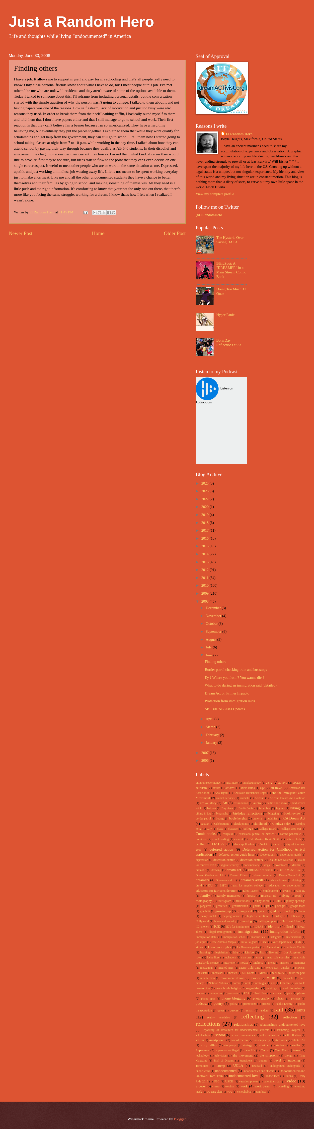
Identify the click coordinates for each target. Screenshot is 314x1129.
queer (221, 1010)
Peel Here (260, 993)
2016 (205, 538)
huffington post (267, 921)
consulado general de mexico (256, 834)
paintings (271, 988)
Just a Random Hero (81, 21)
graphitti (205, 911)
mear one (229, 962)
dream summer (263, 875)
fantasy (251, 895)
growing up (223, 911)
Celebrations (221, 823)
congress (228, 834)
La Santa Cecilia (295, 947)
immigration (248, 931)
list (261, 952)
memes (284, 962)
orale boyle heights (228, 988)
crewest (238, 839)
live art (273, 952)
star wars (281, 1040)
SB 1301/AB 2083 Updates (225, 709)
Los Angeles (291, 952)
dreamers (202, 880)
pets (289, 993)
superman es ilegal (227, 1050)
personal (277, 993)
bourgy (220, 818)
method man (225, 967)
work (244, 1086)
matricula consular (278, 957)
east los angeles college (248, 885)
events (287, 890)
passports (233, 993)
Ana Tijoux (221, 793)
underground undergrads (285, 1065)
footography (204, 901)
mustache (288, 978)
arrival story (208, 803)
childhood (260, 823)
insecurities (258, 937)
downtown (281, 865)
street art (264, 1045)
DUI (210, 885)
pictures (295, 998)
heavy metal (208, 916)
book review (292, 813)
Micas (263, 973)
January (212, 743)
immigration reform (285, 932)
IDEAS (258, 926)
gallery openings (295, 901)
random (264, 1010)
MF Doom (248, 973)
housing (246, 921)
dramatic (201, 870)
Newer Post (21, 233)
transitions (246, 1060)
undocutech (272, 1076)
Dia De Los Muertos (281, 860)
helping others (231, 916)
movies (255, 978)
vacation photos (248, 1081)
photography (261, 998)
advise (216, 788)
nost (247, 983)
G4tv (278, 901)
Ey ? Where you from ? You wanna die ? (234, 678)
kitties (199, 947)
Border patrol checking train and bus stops (236, 670)
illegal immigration (220, 932)
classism (233, 828)
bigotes (280, 808)
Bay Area (227, 808)
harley (289, 911)
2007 (205, 753)
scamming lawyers (288, 1030)
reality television (218, 1017)
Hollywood (202, 921)
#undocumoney (252, 782)
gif (267, 906)
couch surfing (221, 839)
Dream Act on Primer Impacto (227, 693)
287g (269, 782)
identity (273, 926)
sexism (200, 1040)
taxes (296, 1050)
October (212, 624)
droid (199, 885)
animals (244, 798)
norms (236, 983)
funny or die (262, 901)
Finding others (215, 662)
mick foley (278, 973)
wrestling (283, 1086)
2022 (205, 499)
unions (289, 1076)
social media (239, 1040)
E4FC (223, 885)
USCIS (229, 1081)
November (214, 616)
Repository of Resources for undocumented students (235, 1030)
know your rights (219, 947)
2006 (205, 760)
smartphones (217, 1040)
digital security (230, 865)
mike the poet (297, 973)
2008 (205, 601)
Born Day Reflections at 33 (228, 342)
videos (200, 1086)
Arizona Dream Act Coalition (287, 798)
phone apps (208, 998)
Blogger (180, 1119)
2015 (205, 546)
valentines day (272, 1081)
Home (98, 233)
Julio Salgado (249, 942)
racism (248, 1010)
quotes (234, 1010)
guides (274, 911)
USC (217, 1081)
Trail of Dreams (224, 1060)
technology (202, 1055)
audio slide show (277, 803)
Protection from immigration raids (230, 701)
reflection (290, 1017)
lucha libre (213, 957)
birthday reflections (247, 813)
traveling (294, 1060)
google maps (297, 906)
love (198, 957)
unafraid (257, 1065)
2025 (205, 483)
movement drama (232, 978)
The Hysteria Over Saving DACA (230, 240)
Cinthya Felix (281, 823)
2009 (205, 593)
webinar (230, 1086)
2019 (205, 515)
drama (296, 865)
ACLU (297, 782)
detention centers (251, 860)
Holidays (295, 916)
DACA (218, 843)
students (281, 1045)
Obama (285, 983)
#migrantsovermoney (208, 782)
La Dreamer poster (248, 947)
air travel (277, 788)
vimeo (215, 1086)
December (214, 608)
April (210, 719)
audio (257, 803)
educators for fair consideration (216, 890)
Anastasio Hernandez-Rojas (250, 793)
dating (276, 844)
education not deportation (284, 885)
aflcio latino (248, 788)
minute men (207, 978)
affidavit (231, 788)
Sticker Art (299, 1040)
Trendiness (202, 1065)
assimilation (241, 803)
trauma (263, 1060)
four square (224, 901)
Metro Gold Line (249, 967)
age (262, 788)
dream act (234, 870)
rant (278, 1009)
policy (233, 1003)
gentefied (221, 906)
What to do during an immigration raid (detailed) (241, 685)
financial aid (268, 895)
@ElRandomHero (209, 215)
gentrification (240, 906)
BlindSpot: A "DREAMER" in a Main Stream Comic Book (231, 270)
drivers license (278, 880)
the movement (243, 1055)
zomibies (261, 1091)
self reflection (293, 1035)
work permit (263, 1086)
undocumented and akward (258, 1071)
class (220, 828)
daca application (244, 844)
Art (224, 803)
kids (298, 942)
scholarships (203, 1035)
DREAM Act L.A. (290, 870)
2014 (205, 554)
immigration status (207, 937)
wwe (229, 1091)
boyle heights (238, 818)
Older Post (175, 233)
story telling (209, 1045)
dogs (267, 865)
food (298, 895)
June (209, 655)
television (221, 1055)
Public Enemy (283, 1003)
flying (285, 895)
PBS (246, 993)
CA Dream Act (294, 818)
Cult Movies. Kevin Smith (264, 839)
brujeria (257, 818)
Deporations (267, 854)
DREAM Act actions (260, 870)
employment (270, 890)
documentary (251, 865)
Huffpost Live (291, 921)
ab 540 (282, 782)
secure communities (243, 1035)
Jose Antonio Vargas (224, 942)
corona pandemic (290, 834)
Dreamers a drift (225, 880)
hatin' (302, 911)
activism (201, 788)
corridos (201, 839)
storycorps (230, 1045)
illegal (289, 926)
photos (281, 998)
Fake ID (300, 890)
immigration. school (234, 937)
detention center (224, 860)
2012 (205, 570)
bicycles (264, 808)
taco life (250, 1050)
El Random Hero (239, 134)
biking (295, 808)
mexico (233, 973)
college (248, 828)
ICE (217, 926)
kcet (264, 942)
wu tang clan (214, 1091)
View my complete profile (215, 194)
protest (266, 1003)
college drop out (291, 828)
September (214, 631)
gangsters (205, 906)
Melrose (258, 962)
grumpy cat (244, 911)
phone (301, 993)
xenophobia (244, 1091)
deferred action (221, 849)
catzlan (205, 823)
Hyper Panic (225, 315)
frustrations (243, 901)
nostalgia (260, 983)
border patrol (203, 818)
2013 (205, 562)
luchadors (230, 957)
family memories (228, 895)
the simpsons (269, 1055)
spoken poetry (261, 1040)
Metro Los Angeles (277, 967)
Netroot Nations (218, 983)
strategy (247, 1045)
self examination (270, 1035)
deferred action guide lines (236, 854)
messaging (206, 967)
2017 (205, 530)
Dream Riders (238, 875)
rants (301, 1009)
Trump (220, 1065)
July (209, 647)
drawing (216, 870)
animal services (225, 798)
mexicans (217, 973)
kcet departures (282, 942)
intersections (293, 937)
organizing (253, 988)
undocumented (226, 1071)
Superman (202, 1050)
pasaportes (216, 993)
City (209, 828)
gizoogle (280, 906)
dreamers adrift (252, 880)
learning (205, 952)
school (220, 1035)
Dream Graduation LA (210, 875)
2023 (205, 491)
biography (222, 813)
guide (261, 911)
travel (277, 1060)
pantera (200, 993)
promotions (249, 1003)
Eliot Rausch (250, 890)
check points (241, 823)
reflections (208, 1023)
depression (202, 860)
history (279, 916)
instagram (275, 937)
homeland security (225, 921)
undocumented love (244, 1076)
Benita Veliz (245, 808)
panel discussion (291, 988)
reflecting (252, 1016)
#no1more (232, 782)
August (211, 639)
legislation (221, 952)
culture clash (293, 839)
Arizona (259, 798)
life (235, 952)
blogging (273, 813)
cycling (200, 844)
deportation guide (290, 854)
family (205, 895)
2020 (205, 507)
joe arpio (201, 942)
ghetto (256, 906)
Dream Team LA (289, 875)
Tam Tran (281, 1050)
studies (296, 1045)
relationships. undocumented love (282, 1024)
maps (259, 957)
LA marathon (272, 947)
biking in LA (203, 813)
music (271, 978)
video (291, 1080)
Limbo (249, 952)
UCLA (238, 1065)
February (213, 735)
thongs (289, 1055)
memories (299, 962)
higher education (257, 916)
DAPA (263, 844)
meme (271, 962)
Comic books (206, 834)
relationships (243, 1024)
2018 (205, 523)
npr (273, 983)
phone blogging (233, 998)
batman (211, 808)
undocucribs (203, 1071)
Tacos (265, 1050)
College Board (267, 828)
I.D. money (202, 926)
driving (296, 880)
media (244, 962)
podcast (201, 1003)
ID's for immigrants (237, 926)
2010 (205, 585)
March (211, 727)
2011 (205, 578)
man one (246, 957)
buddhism (272, 818)
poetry (218, 1003)
